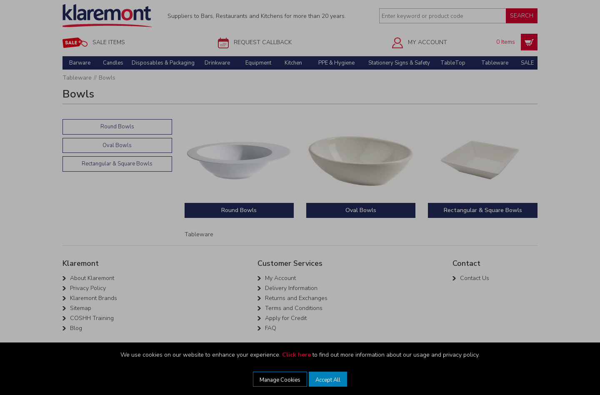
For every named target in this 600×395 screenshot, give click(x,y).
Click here (296, 355)
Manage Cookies (280, 380)
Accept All (327, 380)
